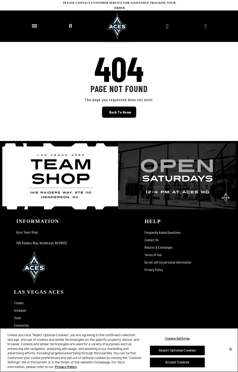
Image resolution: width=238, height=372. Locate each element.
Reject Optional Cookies (177, 350)
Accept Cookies (177, 362)
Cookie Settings (177, 338)
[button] (70, 26)
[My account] (205, 26)
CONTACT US (228, 5)
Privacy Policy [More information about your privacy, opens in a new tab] (66, 367)
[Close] (230, 349)
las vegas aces (39, 292)
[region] (119, 350)
